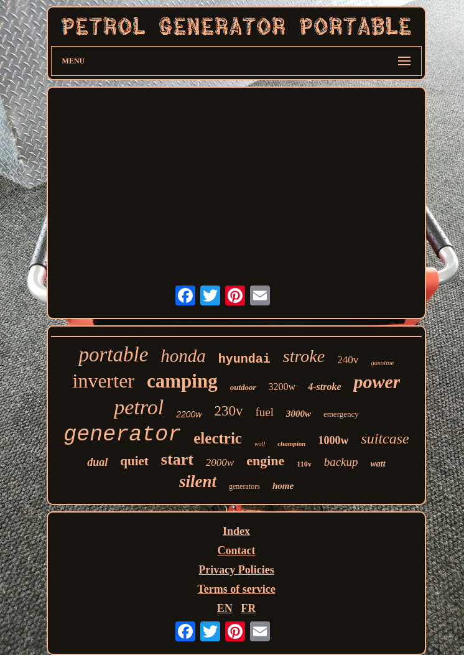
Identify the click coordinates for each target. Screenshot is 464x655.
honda (183, 356)
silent (197, 481)
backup (341, 461)
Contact (236, 550)
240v (347, 360)
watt (378, 463)
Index (236, 531)
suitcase (385, 438)
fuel (264, 412)
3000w (298, 414)
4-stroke (324, 386)
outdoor (243, 387)
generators (244, 486)
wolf (259, 443)
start (177, 459)
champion (291, 443)
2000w (220, 462)
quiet (134, 460)
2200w (189, 414)
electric (217, 438)
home (283, 486)
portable (113, 354)
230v (228, 411)
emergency (341, 414)
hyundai (244, 359)
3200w (282, 386)
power (376, 381)
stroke (304, 356)
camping (182, 381)
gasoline (382, 362)
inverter (104, 380)
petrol (139, 407)
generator (122, 434)
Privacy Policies (236, 570)
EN (225, 608)
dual (97, 462)
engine (265, 460)
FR (248, 608)
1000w (333, 440)
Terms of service (236, 589)
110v (304, 464)
